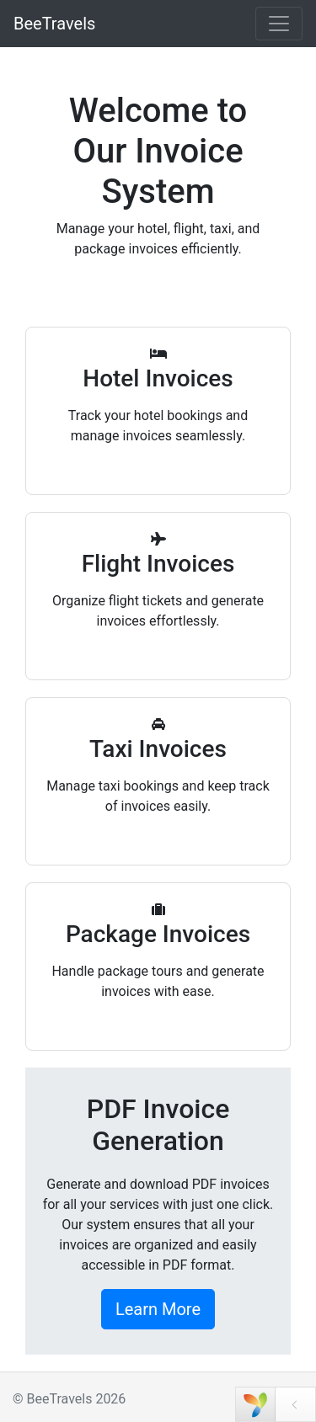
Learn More (158, 1309)
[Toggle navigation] (279, 23)
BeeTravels (54, 23)
